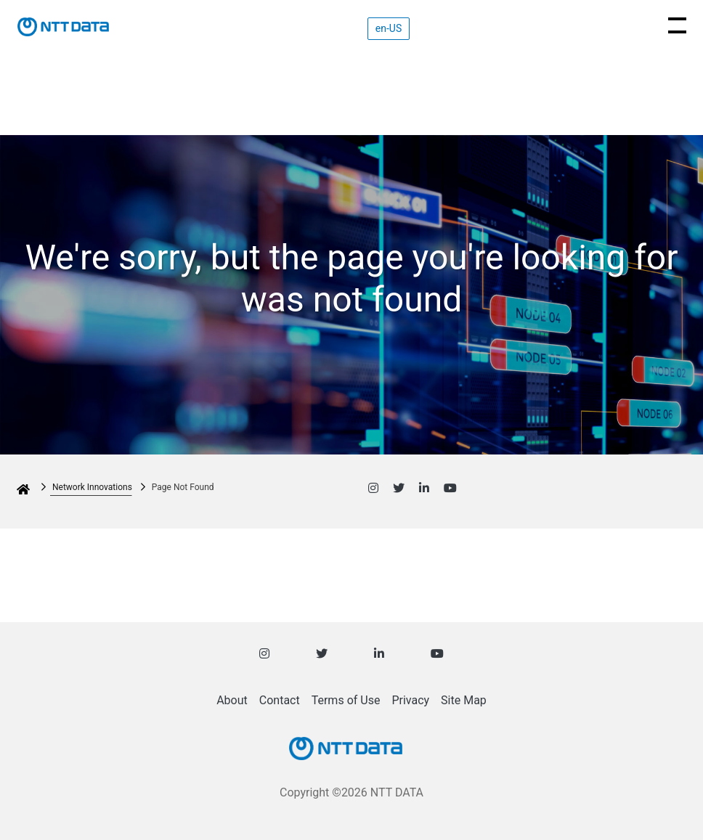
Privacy (410, 700)
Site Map (464, 700)
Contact (279, 700)
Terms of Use (346, 700)
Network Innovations (92, 487)
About (232, 700)
